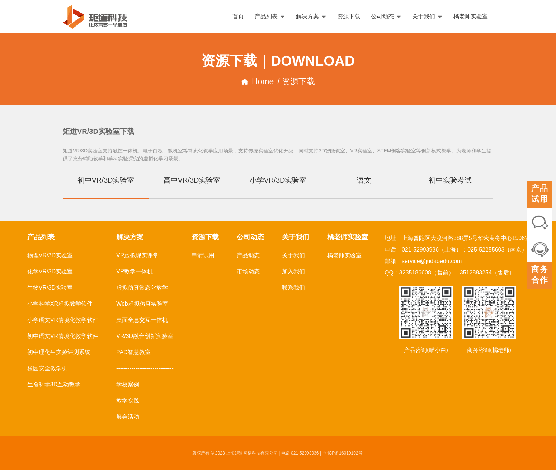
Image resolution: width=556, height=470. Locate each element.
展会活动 (127, 417)
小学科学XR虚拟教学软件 (60, 304)
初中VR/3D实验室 (106, 180)
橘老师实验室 (470, 16)
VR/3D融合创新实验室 (144, 336)
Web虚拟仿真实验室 (142, 304)
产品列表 (270, 16)
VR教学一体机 (134, 271)
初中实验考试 (450, 180)
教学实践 (127, 401)
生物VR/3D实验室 (50, 288)
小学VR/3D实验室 (278, 180)
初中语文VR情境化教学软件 (62, 336)
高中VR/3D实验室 (192, 180)
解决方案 (311, 16)
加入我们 (293, 271)
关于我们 (427, 16)
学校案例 (127, 384)
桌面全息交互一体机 (142, 320)
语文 (364, 180)
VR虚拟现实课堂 (137, 255)
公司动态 (386, 16)
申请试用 (203, 255)
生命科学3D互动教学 (53, 384)
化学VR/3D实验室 (50, 271)
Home (257, 81)
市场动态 (248, 271)
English (530, 16)
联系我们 (293, 288)
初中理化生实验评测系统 (58, 352)
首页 (238, 16)
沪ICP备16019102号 (342, 453)
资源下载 (348, 16)
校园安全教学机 (47, 368)
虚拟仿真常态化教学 (142, 288)
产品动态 (248, 255)
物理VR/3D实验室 (50, 255)
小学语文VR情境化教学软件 (62, 320)
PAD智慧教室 (133, 352)
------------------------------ (145, 368)
